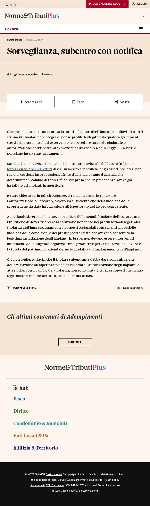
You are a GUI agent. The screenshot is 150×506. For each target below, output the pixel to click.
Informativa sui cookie (89, 479)
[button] (143, 15)
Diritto (21, 410)
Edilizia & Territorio (35, 447)
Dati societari (54, 474)
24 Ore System (67, 479)
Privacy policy (111, 479)
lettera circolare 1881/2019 (29, 168)
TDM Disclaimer (55, 485)
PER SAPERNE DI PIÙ (24, 288)
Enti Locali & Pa (30, 435)
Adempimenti (14, 40)
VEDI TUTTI (75, 342)
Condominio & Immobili (40, 423)
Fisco (19, 398)
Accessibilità (38, 485)
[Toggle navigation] (140, 29)
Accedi (139, 4)
